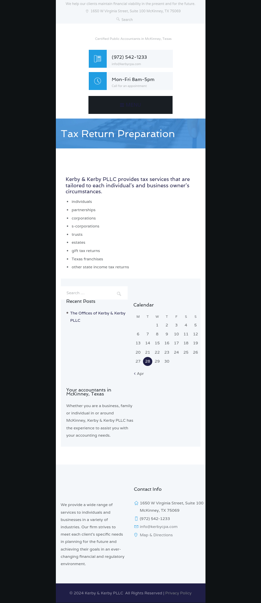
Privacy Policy (178, 592)
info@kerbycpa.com (126, 64)
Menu (133, 105)
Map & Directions (156, 534)
